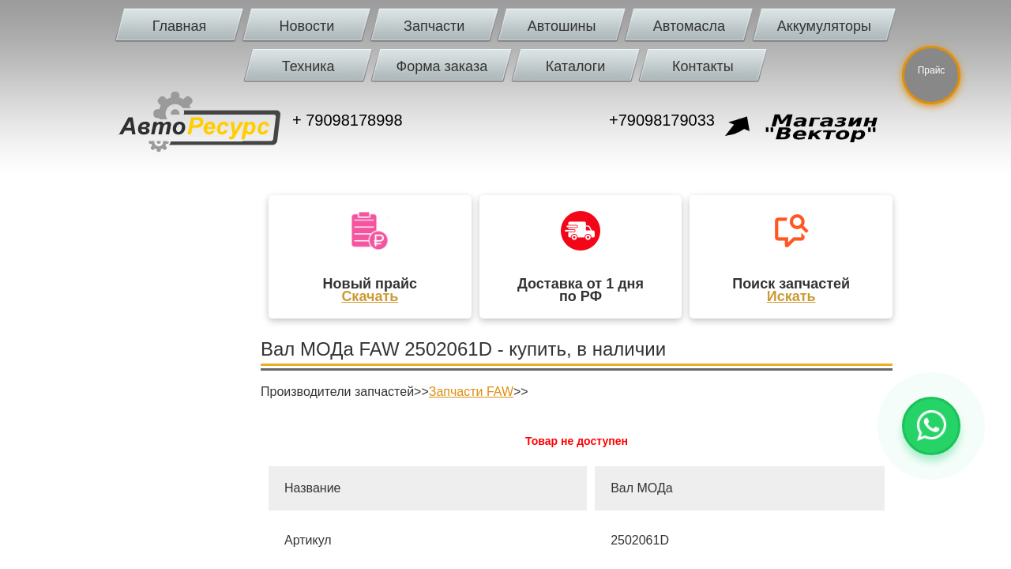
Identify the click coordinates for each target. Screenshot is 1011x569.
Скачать (369, 296)
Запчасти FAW (471, 391)
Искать (791, 296)
